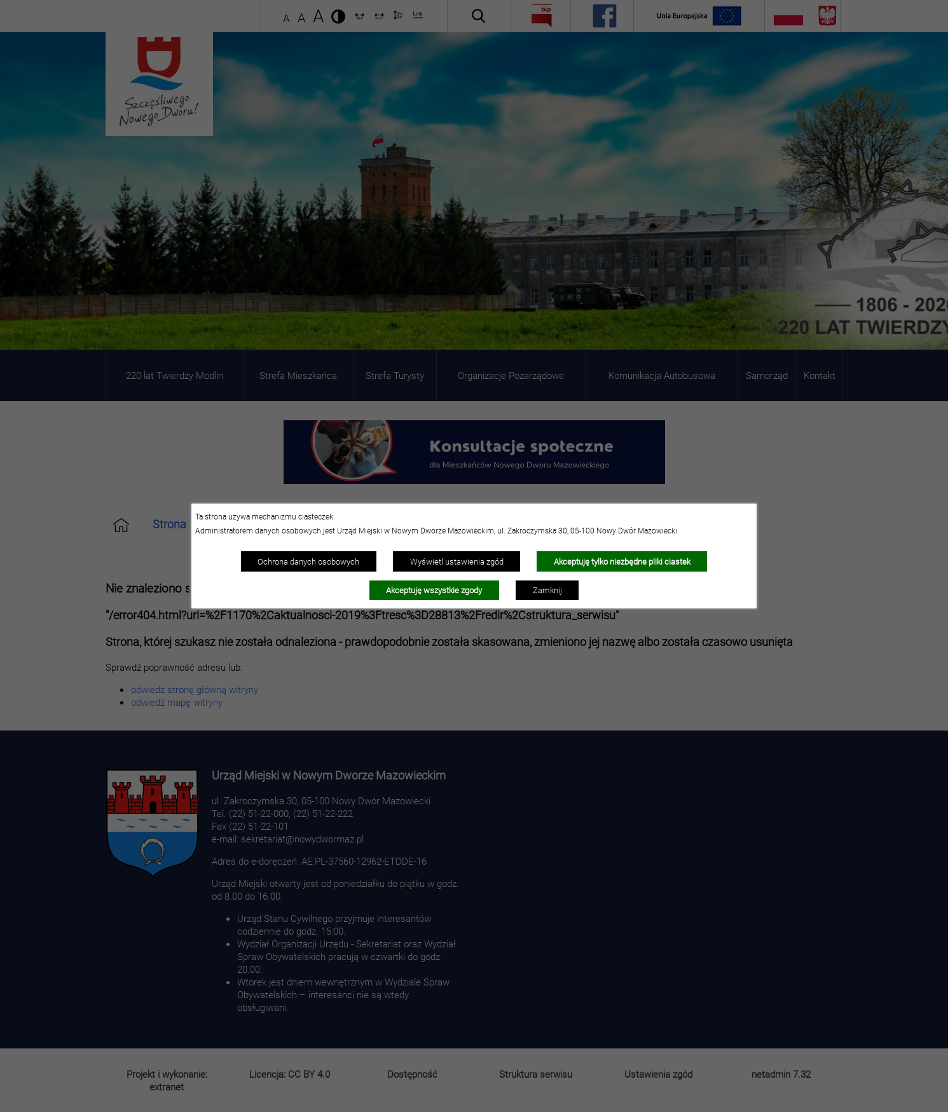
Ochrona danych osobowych (308, 561)
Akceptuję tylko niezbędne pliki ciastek (622, 561)
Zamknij (547, 590)
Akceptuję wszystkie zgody (434, 590)
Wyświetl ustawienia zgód (457, 561)
